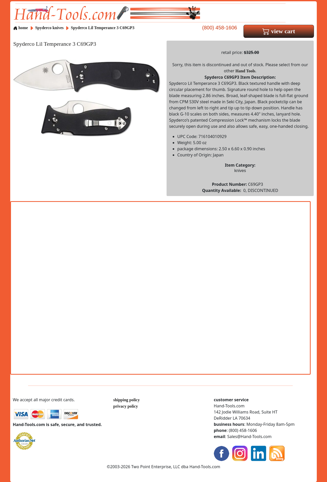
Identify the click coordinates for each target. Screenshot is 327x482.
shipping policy (126, 400)
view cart (278, 31)
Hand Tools (245, 71)
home (20, 28)
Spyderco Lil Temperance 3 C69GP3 (102, 28)
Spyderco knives (49, 28)
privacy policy (125, 406)
